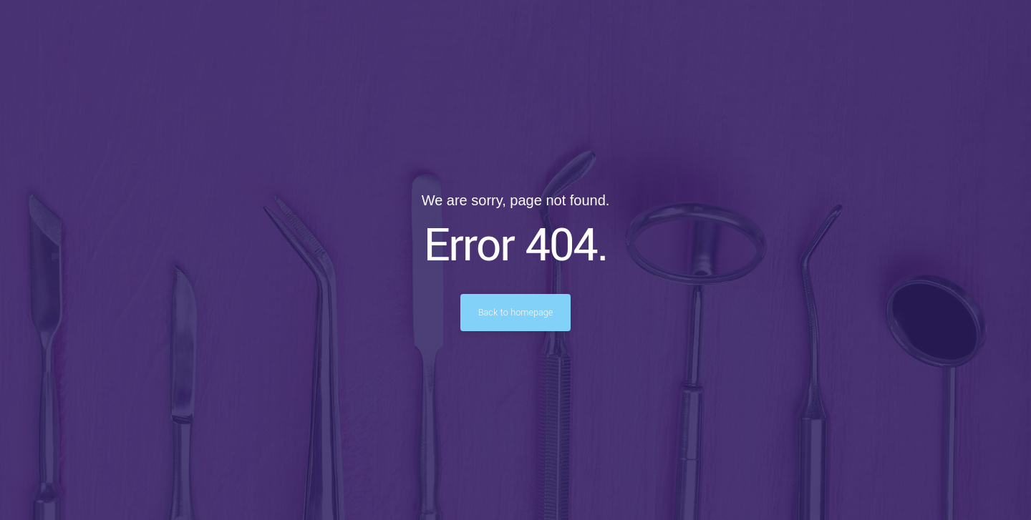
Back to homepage (515, 312)
